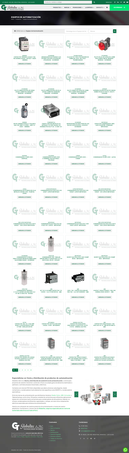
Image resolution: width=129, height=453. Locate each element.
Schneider (67, 395)
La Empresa (89, 7)
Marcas (66, 7)
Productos (57, 7)
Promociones (77, 7)
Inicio (12, 19)
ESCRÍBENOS (119, 7)
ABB (62, 395)
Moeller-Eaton (56, 395)
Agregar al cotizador (24, 63)
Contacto (99, 7)
